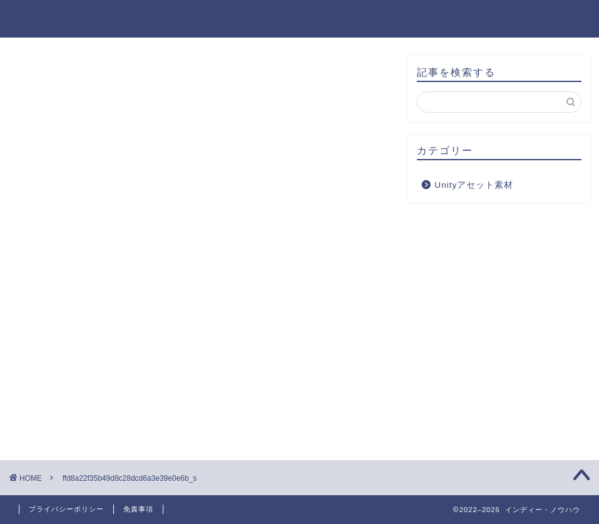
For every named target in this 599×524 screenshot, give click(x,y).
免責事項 (138, 509)
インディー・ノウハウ (300, 17)
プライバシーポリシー (66, 509)
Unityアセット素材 (473, 185)
